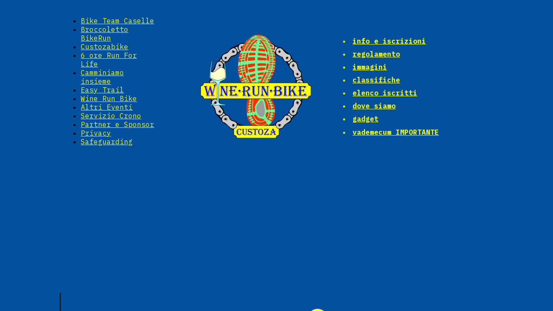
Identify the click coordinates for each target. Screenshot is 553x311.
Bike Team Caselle (117, 20)
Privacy (96, 133)
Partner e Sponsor (117, 124)
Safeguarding (107, 141)
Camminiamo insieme (102, 77)
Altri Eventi (107, 107)
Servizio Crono (111, 115)
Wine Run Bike (109, 98)
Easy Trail (102, 90)
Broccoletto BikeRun (104, 33)
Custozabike (104, 46)
